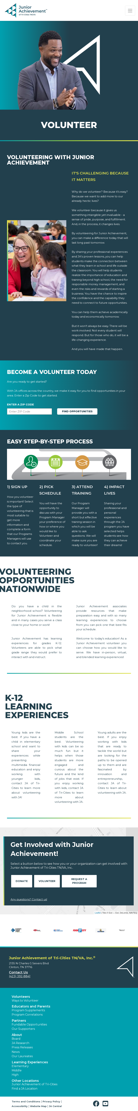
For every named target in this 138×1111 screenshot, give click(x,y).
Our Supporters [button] (23, 1029)
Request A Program (79, 881)
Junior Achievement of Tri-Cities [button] (34, 1084)
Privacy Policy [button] (51, 1101)
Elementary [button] (20, 1066)
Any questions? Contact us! (29, 899)
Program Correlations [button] (27, 1014)
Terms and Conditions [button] (26, 1101)
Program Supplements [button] (28, 1010)
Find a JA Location (24, 1088)
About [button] (17, 1034)
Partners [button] (19, 1020)
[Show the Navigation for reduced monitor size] (130, 11)
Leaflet (98, 913)
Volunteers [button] (21, 996)
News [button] (16, 1052)
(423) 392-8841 (19, 976)
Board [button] (16, 1038)
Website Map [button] (38, 1106)
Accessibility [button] (20, 1106)
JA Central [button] (55, 1106)
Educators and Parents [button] (31, 1006)
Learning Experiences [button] (30, 1062)
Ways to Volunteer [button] (25, 1000)
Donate (22, 881)
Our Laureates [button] (22, 1056)
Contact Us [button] (18, 972)
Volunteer (47, 881)
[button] (97, 1104)
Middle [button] (17, 1070)
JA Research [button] (20, 1043)
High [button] (15, 1074)
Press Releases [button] (22, 1047)
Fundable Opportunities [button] (29, 1024)
